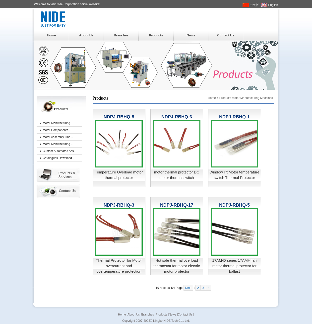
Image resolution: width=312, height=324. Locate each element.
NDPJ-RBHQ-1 (234, 116)
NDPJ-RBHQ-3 (119, 205)
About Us (86, 35)
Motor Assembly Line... (58, 137)
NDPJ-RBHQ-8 (119, 116)
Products (156, 35)
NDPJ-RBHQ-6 (176, 116)
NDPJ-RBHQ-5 (234, 205)
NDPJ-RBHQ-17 (176, 205)
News (191, 35)
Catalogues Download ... (59, 158)
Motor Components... (57, 130)
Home (51, 35)
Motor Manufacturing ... (58, 123)
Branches (121, 35)
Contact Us (225, 35)
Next (188, 288)
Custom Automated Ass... (59, 151)
